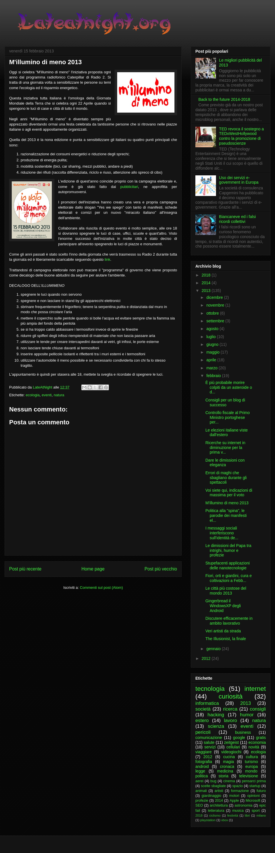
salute (209, 742)
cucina (229, 756)
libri (247, 815)
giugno (212, 344)
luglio (211, 336)
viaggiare (203, 752)
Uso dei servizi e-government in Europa (239, 180)
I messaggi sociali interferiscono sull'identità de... (221, 533)
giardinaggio (211, 796)
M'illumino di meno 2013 (227, 503)
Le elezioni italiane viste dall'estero (226, 432)
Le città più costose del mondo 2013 (225, 590)
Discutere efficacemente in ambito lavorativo (229, 620)
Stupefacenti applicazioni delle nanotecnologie (227, 565)
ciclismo (215, 815)
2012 (207, 658)
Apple (234, 801)
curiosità (230, 696)
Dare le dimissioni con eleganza (225, 462)
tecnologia (210, 688)
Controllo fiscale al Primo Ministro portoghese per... (227, 417)
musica (238, 811)
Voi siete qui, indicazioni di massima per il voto (228, 492)
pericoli (203, 732)
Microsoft (252, 801)
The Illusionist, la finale (225, 638)
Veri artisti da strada (223, 631)
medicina (225, 771)
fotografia (203, 761)
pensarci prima (254, 781)
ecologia (33, 395)
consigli (258, 709)
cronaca (227, 766)
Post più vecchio (160, 568)
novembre (215, 305)
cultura (252, 756)
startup (254, 786)
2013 (207, 290)
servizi (210, 747)
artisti (219, 791)
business (243, 732)
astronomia (243, 805)
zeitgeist (231, 742)
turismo (251, 761)
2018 (207, 275)
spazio (237, 786)
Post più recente (25, 568)
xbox (224, 820)
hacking (216, 714)
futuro (261, 791)
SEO (199, 805)
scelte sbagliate (213, 786)
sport (256, 811)
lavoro (230, 720)
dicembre (215, 297)
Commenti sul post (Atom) (101, 587)
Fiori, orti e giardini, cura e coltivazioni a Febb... (228, 578)
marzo (212, 368)
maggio (213, 352)
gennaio (214, 648)
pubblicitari (129, 187)
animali (201, 791)
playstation (208, 820)
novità (253, 747)
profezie (201, 801)
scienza (216, 726)
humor (247, 714)
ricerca (230, 709)
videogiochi (231, 752)
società (203, 709)
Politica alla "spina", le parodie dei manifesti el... (226, 515)
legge (200, 771)
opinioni (253, 796)
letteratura (216, 811)
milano (261, 815)
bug (213, 781)
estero (202, 720)
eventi (47, 395)
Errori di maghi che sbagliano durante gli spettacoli (226, 477)
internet (255, 688)
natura (59, 395)
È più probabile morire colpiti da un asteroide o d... (228, 387)
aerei (199, 781)
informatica (207, 703)
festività (232, 815)
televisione (248, 776)
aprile (211, 360)
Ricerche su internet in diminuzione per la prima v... (225, 447)
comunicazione (208, 737)
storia (223, 776)
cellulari (233, 747)
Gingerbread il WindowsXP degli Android (223, 606)
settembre (215, 321)
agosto (212, 328)
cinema (229, 781)
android (202, 766)
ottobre (213, 313)
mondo (251, 771)
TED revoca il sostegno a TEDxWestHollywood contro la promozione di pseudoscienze (241, 136)
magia (228, 761)
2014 (207, 283)
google (239, 737)
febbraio (214, 375)
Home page (93, 568)
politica (201, 776)
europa (251, 766)
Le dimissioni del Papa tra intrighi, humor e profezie (228, 550)
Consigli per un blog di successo (225, 402)
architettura (219, 805)
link (107, 259)
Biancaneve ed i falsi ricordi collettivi (237, 219)
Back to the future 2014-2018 (224, 99)
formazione (240, 791)
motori (234, 796)
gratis (261, 737)
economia (257, 742)
